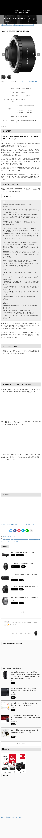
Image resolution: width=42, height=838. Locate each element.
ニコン (10, 541)
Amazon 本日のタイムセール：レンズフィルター (21, 833)
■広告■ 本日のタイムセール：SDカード (13, 817)
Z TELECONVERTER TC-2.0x (21, 539)
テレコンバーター (7, 536)
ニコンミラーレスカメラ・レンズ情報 (21, 827)
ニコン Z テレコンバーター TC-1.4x (22, 563)
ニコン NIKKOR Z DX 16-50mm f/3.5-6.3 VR (24, 586)
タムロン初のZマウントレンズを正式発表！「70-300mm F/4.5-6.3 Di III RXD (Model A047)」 (24, 691)
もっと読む (22, 612)
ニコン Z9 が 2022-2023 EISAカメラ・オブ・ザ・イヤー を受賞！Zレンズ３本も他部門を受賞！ (25, 718)
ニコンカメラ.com (21, 13)
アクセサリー (28, 824)
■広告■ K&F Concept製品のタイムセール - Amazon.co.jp (17, 25)
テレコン (36, 539)
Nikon (12, 539)
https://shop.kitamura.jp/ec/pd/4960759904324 (26, 81)
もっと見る (21, 743)
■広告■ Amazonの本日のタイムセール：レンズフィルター (18, 525)
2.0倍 (4, 539)
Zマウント (31, 539)
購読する (5, 749)
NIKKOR (8, 539)
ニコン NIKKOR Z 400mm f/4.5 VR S (22, 552)
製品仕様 (3, 126)
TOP (12, 824)
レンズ (13, 536)
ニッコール (15, 541)
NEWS (16, 824)
